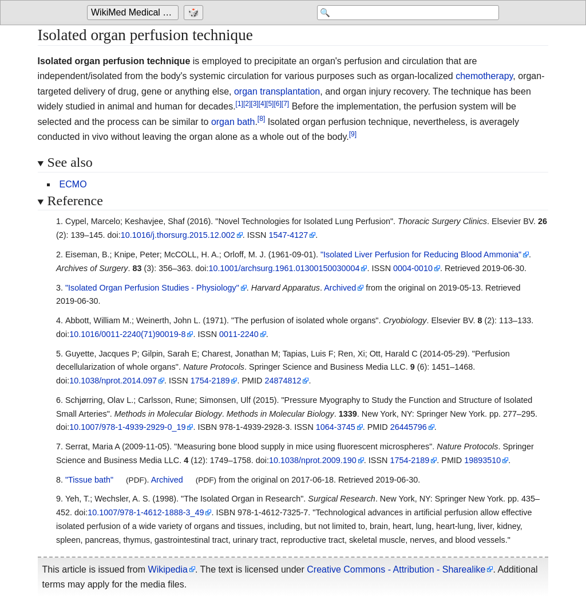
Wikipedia (168, 569)
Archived (340, 287)
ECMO (73, 184)
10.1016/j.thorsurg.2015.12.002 (178, 235)
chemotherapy (484, 76)
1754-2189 (210, 380)
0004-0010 (413, 268)
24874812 (282, 380)
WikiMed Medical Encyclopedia (135, 12)
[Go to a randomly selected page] (195, 12)
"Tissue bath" (89, 479)
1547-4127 (288, 235)
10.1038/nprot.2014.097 (113, 380)
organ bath (233, 122)
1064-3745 (335, 427)
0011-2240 (239, 334)
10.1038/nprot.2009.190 (313, 460)
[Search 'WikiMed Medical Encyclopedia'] (407, 12)
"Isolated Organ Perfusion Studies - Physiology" (152, 287)
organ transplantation (277, 91)
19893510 (482, 460)
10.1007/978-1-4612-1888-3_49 (146, 512)
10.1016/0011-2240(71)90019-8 (127, 334)
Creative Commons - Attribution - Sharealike (396, 569)
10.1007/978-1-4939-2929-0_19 (127, 427)
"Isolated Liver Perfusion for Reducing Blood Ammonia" (420, 254)
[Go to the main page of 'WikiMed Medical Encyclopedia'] (134, 12)
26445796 (408, 427)
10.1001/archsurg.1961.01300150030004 (283, 268)
